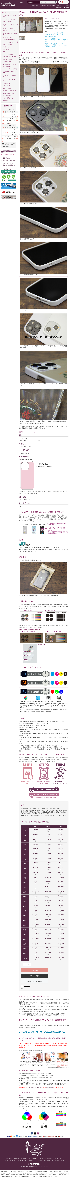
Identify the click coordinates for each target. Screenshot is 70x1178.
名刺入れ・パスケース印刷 (9, 64)
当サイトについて (33, 1158)
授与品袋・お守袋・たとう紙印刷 (10, 72)
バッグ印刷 (6, 49)
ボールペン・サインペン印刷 (10, 69)
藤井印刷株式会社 (8, 5)
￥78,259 (35, 943)
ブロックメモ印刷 (7, 21)
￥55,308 (35, 919)
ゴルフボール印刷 (7, 59)
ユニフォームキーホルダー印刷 (10, 80)
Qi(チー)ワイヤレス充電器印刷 (10, 34)
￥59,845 (35, 924)
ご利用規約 (9, 1158)
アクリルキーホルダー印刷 (9, 56)
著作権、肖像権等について (9, 166)
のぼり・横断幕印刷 (8, 98)
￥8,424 (35, 867)
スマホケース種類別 (8, 28)
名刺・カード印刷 (7, 88)
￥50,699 (35, 915)
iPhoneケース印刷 (50, 36)
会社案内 (67, 5)
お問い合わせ (60, 5)
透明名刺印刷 (6, 83)
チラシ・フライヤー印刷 (8, 93)
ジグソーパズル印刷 (8, 54)
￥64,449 (35, 929)
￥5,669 (35, 853)
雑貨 (4, 51)
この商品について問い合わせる (34, 981)
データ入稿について (22, 1160)
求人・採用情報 (7, 169)
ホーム (33, 5)
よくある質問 (49, 1087)
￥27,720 (35, 891)
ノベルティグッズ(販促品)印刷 (10, 76)
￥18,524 (35, 881)
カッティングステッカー (9, 47)
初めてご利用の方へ (41, 5)
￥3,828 (35, 844)
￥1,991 (35, 834)
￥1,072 (35, 830)
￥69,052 (35, 933)
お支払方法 (16, 1158)
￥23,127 (35, 886)
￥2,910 (35, 839)
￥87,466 (35, 952)
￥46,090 (35, 910)
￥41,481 (35, 905)
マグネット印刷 (6, 66)
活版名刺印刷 (6, 85)
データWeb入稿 (51, 5)
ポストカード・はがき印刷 (9, 90)
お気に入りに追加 (34, 976)
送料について (24, 1158)
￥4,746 (35, 848)
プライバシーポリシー (8, 164)
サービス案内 (13, 1160)
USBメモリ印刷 (7, 61)
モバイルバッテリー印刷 (9, 30)
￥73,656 (35, 938)
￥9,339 (35, 872)
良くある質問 (39, 1160)
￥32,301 (35, 896)
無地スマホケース (7, 44)
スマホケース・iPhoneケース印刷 (10, 25)
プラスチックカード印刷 (9, 19)
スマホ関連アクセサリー (9, 39)
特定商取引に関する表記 (9, 161)
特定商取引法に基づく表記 (45, 1158)
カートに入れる (34, 970)
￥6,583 (35, 858)
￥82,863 (35, 948)
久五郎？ (31, 1160)
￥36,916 (35, 900)
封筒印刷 (5, 100)
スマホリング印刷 (7, 37)
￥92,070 (35, 957)
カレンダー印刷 (7, 95)
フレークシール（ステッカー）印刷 (10, 16)
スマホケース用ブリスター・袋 (10, 42)
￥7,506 (35, 863)
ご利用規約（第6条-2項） (34, 1087)
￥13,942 (35, 877)
